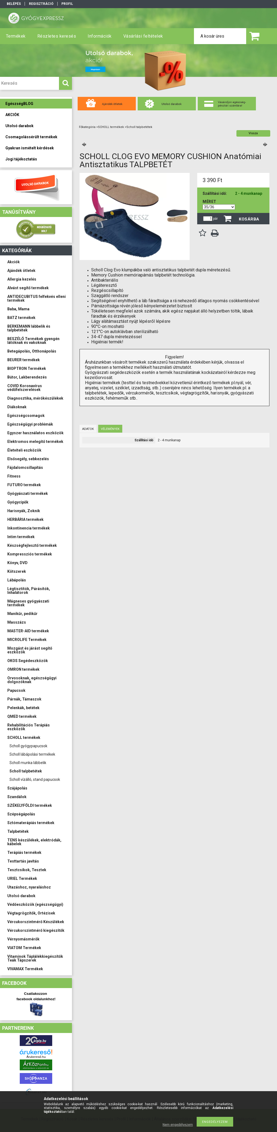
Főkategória (87, 127)
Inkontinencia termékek (28, 528)
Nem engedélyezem (178, 1125)
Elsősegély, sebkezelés (28, 459)
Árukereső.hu (36, 1057)
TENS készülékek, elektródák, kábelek (34, 842)
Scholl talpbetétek (25, 771)
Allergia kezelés (21, 279)
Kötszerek (16, 571)
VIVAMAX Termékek (25, 969)
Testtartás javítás (23, 861)
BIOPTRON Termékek (26, 368)
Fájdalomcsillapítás (25, 467)
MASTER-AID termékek (28, 631)
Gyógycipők (17, 502)
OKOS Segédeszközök (27, 661)
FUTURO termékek (24, 485)
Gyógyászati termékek (27, 493)
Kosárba (249, 219)
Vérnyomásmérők (23, 939)
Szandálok (17, 797)
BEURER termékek (23, 360)
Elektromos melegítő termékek (35, 441)
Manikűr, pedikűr (22, 613)
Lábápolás (16, 580)
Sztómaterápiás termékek (30, 823)
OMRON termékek (23, 669)
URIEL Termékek (22, 878)
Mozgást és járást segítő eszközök (29, 650)
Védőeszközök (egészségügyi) (35, 904)
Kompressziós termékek (29, 554)
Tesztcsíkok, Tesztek (26, 870)
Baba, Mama (18, 309)
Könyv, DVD (17, 563)
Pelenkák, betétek (23, 708)
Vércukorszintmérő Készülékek (35, 922)
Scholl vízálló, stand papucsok (34, 779)
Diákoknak (17, 407)
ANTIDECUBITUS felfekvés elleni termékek (36, 298)
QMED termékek (22, 716)
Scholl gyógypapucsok (28, 746)
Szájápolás (17, 788)
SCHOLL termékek (23, 737)
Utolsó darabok (21, 896)
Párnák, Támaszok (24, 699)
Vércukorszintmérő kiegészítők (35, 930)
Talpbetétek (18, 831)
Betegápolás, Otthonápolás (31, 351)
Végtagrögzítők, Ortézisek (31, 913)
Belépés (14, 4)
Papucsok (16, 690)
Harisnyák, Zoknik (23, 511)
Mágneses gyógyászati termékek (28, 603)
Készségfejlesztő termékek (32, 545)
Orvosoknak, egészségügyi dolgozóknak (32, 680)
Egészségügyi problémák (30, 424)
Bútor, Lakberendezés (27, 377)
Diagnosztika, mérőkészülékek (35, 398)
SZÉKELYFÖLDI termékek (29, 805)
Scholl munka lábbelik (27, 763)
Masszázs (16, 622)
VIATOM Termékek (24, 948)
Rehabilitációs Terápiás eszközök (28, 727)
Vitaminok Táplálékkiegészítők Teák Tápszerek (35, 958)
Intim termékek (21, 537)
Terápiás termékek (24, 852)
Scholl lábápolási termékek (32, 754)
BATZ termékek (21, 317)
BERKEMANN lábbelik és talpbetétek (28, 328)
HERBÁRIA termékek (25, 519)
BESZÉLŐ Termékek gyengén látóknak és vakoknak (33, 341)
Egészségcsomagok (26, 415)
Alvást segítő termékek (28, 288)
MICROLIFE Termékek (27, 639)
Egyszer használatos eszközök (35, 433)
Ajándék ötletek (21, 270)
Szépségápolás (21, 814)
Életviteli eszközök (24, 450)
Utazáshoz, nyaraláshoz (29, 887)
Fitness (14, 476)
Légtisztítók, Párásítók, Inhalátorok (28, 591)
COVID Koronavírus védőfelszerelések (24, 388)
